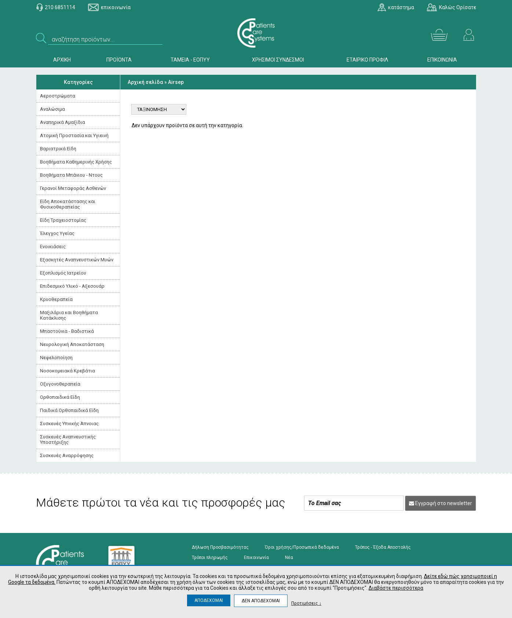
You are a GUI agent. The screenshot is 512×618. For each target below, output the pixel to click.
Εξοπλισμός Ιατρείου (63, 273)
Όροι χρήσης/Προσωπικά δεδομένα (302, 547)
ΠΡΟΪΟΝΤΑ (119, 60)
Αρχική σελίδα (145, 82)
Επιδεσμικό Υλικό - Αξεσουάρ (72, 286)
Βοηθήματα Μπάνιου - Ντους (71, 175)
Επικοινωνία (256, 557)
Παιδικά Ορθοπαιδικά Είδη (69, 410)
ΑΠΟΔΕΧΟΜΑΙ (208, 600)
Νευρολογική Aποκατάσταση (72, 344)
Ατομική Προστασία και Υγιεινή (74, 135)
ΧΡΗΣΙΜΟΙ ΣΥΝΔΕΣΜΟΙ (278, 60)
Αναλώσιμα (52, 109)
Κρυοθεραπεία (56, 299)
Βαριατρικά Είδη (58, 148)
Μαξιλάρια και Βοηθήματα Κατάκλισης (69, 315)
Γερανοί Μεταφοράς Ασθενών (73, 188)
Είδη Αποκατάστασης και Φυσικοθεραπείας (67, 204)
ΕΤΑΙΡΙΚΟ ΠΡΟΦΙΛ (367, 60)
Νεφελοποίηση (56, 357)
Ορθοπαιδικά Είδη (60, 397)
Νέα (289, 557)
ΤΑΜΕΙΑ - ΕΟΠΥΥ (190, 60)
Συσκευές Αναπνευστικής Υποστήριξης (68, 439)
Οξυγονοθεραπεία (60, 384)
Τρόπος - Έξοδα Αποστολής (383, 547)
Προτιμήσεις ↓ (306, 603)
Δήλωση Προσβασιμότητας (220, 547)
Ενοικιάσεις (53, 246)
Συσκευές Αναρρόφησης (67, 455)
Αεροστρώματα (57, 96)
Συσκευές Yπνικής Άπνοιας (69, 423)
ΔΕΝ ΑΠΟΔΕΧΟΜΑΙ (261, 600)
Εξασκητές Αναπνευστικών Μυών (76, 259)
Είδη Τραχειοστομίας (63, 220)
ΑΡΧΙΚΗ (62, 60)
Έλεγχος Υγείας (57, 233)
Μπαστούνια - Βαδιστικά (67, 331)
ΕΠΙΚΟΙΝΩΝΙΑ (442, 60)
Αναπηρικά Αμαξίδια (62, 122)
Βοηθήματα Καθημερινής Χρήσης (76, 162)
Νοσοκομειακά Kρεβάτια (67, 371)
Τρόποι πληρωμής (210, 557)
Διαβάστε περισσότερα (396, 588)
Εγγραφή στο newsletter (440, 503)
